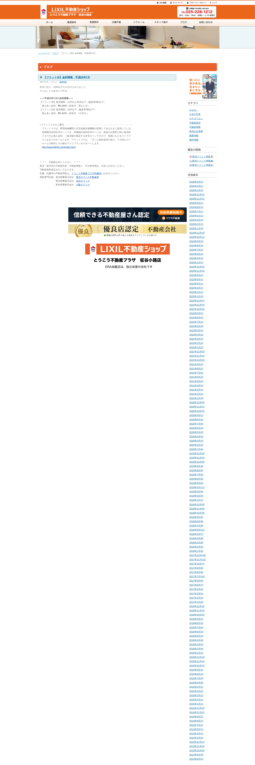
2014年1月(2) (196, 737)
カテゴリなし (196, 118)
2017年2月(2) (196, 598)
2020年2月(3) (196, 445)
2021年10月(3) (197, 360)
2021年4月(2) (196, 385)
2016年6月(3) (196, 631)
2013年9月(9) (196, 754)
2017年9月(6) (196, 568)
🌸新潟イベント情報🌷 (201, 156)
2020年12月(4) (197, 402)
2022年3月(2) (196, 339)
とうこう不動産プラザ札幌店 (86, 173)
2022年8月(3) (196, 317)
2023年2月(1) (196, 292)
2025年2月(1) (196, 224)
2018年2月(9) (196, 547)
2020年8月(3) (196, 419)
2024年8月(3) (196, 245)
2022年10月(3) (197, 309)
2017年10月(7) (197, 563)
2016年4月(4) (196, 640)
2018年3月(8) (196, 542)
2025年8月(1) (196, 207)
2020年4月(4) (196, 436)
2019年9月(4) (196, 466)
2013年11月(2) (197, 746)
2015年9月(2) (196, 670)
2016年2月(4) (196, 648)
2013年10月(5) (197, 750)
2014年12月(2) (197, 708)
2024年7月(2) (196, 249)
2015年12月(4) (197, 657)
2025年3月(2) (196, 220)
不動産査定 (195, 123)
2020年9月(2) (196, 415)
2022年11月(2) (197, 305)
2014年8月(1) (196, 721)
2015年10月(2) (197, 665)
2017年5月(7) (196, 585)
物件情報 (193, 139)
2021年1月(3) (196, 398)
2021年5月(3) (196, 381)
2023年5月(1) (196, 283)
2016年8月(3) (196, 623)
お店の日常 (195, 114)
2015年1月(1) (196, 704)
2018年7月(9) (196, 525)
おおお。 (193, 110)
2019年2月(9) (196, 496)
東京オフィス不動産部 (87, 177)
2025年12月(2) (197, 194)
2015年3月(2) (196, 695)
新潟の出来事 (196, 131)
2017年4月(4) (196, 589)
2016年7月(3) (196, 627)
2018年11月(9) (197, 508)
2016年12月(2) (197, 606)
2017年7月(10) (197, 576)
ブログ (55, 53)
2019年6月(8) (196, 479)
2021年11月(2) (197, 356)
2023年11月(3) (197, 271)
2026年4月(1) (196, 182)
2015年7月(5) (196, 678)
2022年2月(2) (196, 343)
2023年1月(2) (196, 296)
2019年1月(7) (196, 500)
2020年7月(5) (196, 424)
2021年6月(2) (196, 377)
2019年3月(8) (196, 491)
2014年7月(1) (196, 725)
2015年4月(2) (196, 691)
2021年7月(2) (196, 373)
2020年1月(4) (196, 449)
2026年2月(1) (196, 186)
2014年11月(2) (197, 712)
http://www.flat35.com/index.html (58, 147)
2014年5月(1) (196, 729)
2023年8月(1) (196, 275)
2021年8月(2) (196, 368)
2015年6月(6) (196, 682)
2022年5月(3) (196, 330)
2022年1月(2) (196, 347)
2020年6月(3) (196, 428)
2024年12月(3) (197, 233)
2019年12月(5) (197, 453)
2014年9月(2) (196, 716)
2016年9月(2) (196, 619)
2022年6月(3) (196, 326)
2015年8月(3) (196, 674)
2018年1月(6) (196, 551)
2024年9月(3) (196, 241)
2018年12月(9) (197, 504)
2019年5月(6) (196, 483)
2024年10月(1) (197, 237)
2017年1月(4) (196, 602)
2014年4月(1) (196, 733)
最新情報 (63, 82)
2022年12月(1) (197, 300)
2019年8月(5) (196, 470)
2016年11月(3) (197, 610)
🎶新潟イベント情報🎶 (201, 165)
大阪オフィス (83, 184)
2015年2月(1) (196, 699)
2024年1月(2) (196, 262)
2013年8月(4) (196, 759)
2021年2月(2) (196, 394)
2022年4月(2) (196, 334)
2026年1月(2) (196, 190)
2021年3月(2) (196, 389)
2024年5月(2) (196, 258)
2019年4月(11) (197, 487)
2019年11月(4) (197, 457)
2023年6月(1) (196, 279)
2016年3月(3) (196, 644)
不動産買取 (195, 127)
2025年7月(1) (196, 211)
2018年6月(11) (197, 530)
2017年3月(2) (196, 593)
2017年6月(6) (196, 580)
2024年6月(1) (196, 254)
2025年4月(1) (196, 215)
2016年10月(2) (197, 614)
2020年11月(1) (197, 406)
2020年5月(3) (196, 432)
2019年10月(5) (197, 462)
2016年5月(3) (196, 636)
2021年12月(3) (197, 351)
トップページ (44, 53)
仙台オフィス (83, 181)
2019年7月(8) (196, 474)
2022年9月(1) (196, 313)
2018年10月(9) (197, 513)
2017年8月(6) (196, 572)
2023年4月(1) (196, 288)
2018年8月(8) (196, 521)
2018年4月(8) (196, 538)
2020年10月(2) (197, 411)
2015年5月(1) (196, 687)
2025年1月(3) (196, 228)
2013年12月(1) (197, 742)
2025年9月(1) (196, 203)
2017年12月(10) (197, 555)
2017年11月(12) (197, 559)
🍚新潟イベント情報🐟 (201, 161)
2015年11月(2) (197, 661)
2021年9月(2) (196, 364)
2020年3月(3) (196, 440)
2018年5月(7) (196, 534)
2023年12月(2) (197, 266)
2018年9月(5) (196, 517)
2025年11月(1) (197, 198)
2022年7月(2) (196, 322)
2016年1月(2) (196, 653)
